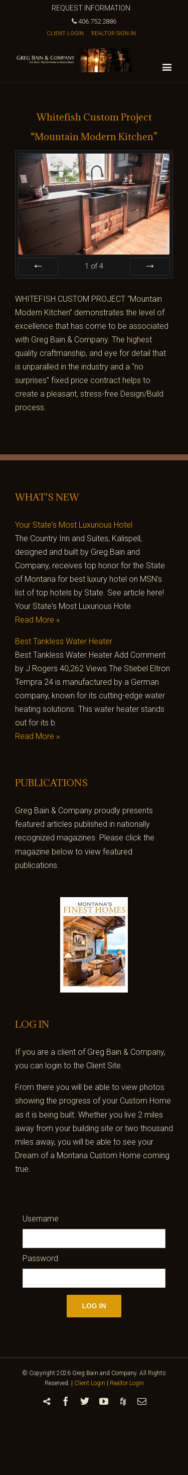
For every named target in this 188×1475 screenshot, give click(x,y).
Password (40, 1258)
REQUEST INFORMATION (91, 8)
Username (41, 1218)
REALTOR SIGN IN (113, 33)
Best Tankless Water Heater (63, 641)
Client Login (89, 1383)
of (94, 266)
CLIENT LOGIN (65, 33)
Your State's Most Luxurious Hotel (73, 525)
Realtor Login (127, 1383)
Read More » (37, 620)
